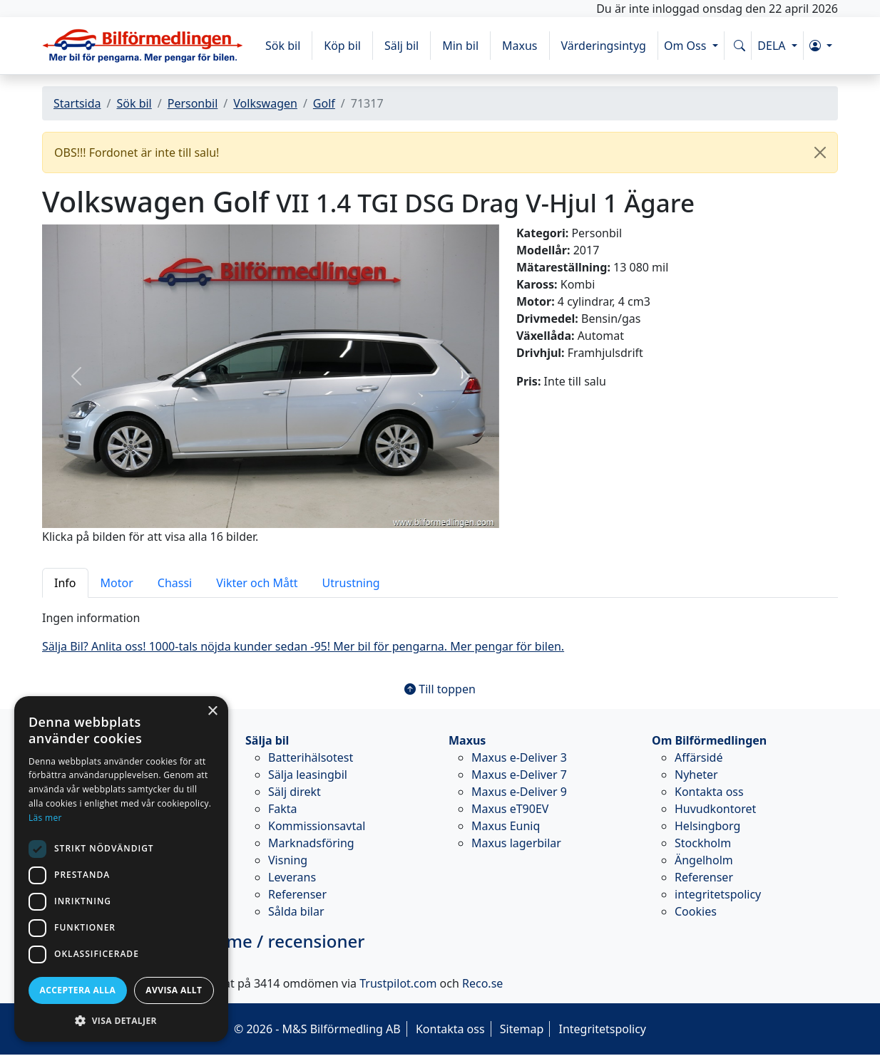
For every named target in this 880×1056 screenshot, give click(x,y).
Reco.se (482, 983)
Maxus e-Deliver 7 (519, 774)
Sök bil (282, 45)
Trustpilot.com (397, 983)
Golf (324, 103)
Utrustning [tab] (351, 583)
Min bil (460, 45)
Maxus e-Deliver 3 (519, 757)
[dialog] (121, 869)
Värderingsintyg (603, 45)
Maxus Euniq (505, 826)
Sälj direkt (294, 791)
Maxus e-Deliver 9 (519, 791)
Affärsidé (698, 757)
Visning (287, 860)
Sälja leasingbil (307, 774)
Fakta (282, 809)
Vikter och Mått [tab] (256, 583)
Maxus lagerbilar (516, 843)
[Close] (820, 152)
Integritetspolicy (602, 1029)
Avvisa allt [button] (173, 990)
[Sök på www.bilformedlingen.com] (739, 45)
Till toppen (440, 689)
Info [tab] (65, 583)
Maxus (520, 45)
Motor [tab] (117, 583)
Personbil (193, 103)
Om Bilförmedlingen (709, 740)
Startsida (77, 103)
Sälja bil (267, 740)
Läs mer (45, 818)
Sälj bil (401, 45)
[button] (821, 45)
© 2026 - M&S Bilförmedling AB (317, 1029)
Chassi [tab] (175, 583)
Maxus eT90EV (509, 809)
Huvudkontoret (715, 809)
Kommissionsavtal (316, 826)
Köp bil (342, 45)
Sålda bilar (296, 911)
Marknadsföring (311, 843)
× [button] (212, 711)
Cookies (696, 911)
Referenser (297, 894)
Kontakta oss (709, 791)
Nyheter (696, 774)
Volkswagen (265, 103)
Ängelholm (704, 860)
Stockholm (703, 843)
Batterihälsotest (310, 757)
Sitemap (522, 1029)
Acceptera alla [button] (78, 990)
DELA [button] (772, 45)
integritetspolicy (718, 894)
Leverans (292, 877)
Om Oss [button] (687, 45)
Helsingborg (707, 826)
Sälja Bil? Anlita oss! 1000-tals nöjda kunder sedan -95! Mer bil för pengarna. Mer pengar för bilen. (303, 646)
